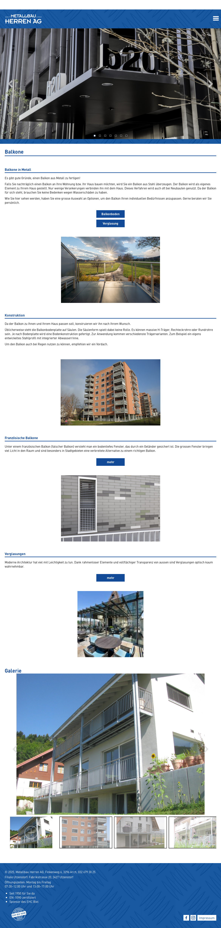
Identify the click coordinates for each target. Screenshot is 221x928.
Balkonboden (110, 214)
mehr (110, 462)
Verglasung (110, 223)
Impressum (207, 918)
